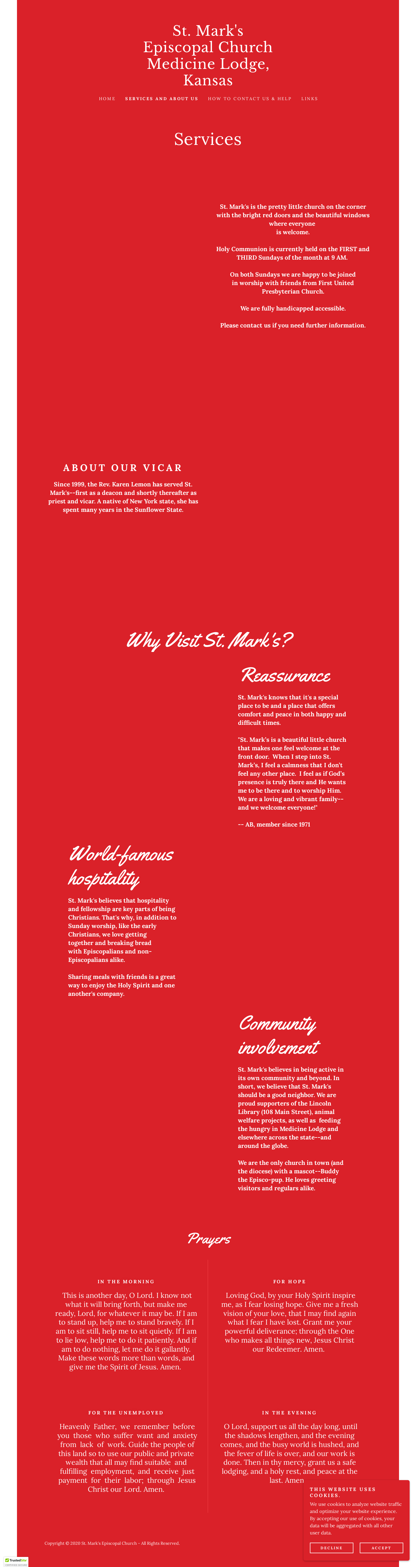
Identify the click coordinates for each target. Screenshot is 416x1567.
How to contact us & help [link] (250, 98)
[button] (16, 1562)
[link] (208, 84)
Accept (381, 1548)
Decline (331, 1548)
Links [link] (309, 98)
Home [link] (107, 98)
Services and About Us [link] (161, 98)
